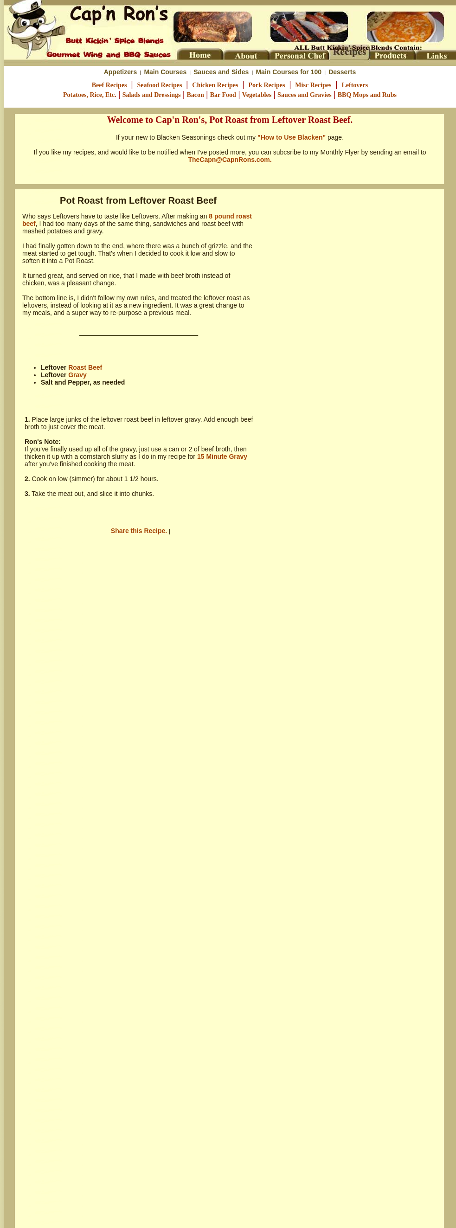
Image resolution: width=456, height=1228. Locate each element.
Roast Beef (85, 367)
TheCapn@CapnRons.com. (229, 159)
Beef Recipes (109, 85)
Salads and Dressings (151, 94)
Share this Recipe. (140, 530)
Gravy (77, 375)
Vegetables (256, 94)
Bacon (195, 94)
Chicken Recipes (215, 85)
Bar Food (223, 94)
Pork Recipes (266, 85)
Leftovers (354, 85)
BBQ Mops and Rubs (367, 94)
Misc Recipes (313, 85)
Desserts (342, 72)
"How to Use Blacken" (291, 137)
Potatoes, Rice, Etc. (89, 94)
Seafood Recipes (159, 85)
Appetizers (120, 72)
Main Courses (165, 72)
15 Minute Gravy (222, 456)
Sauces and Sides (221, 72)
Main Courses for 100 (288, 72)
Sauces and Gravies (304, 94)
